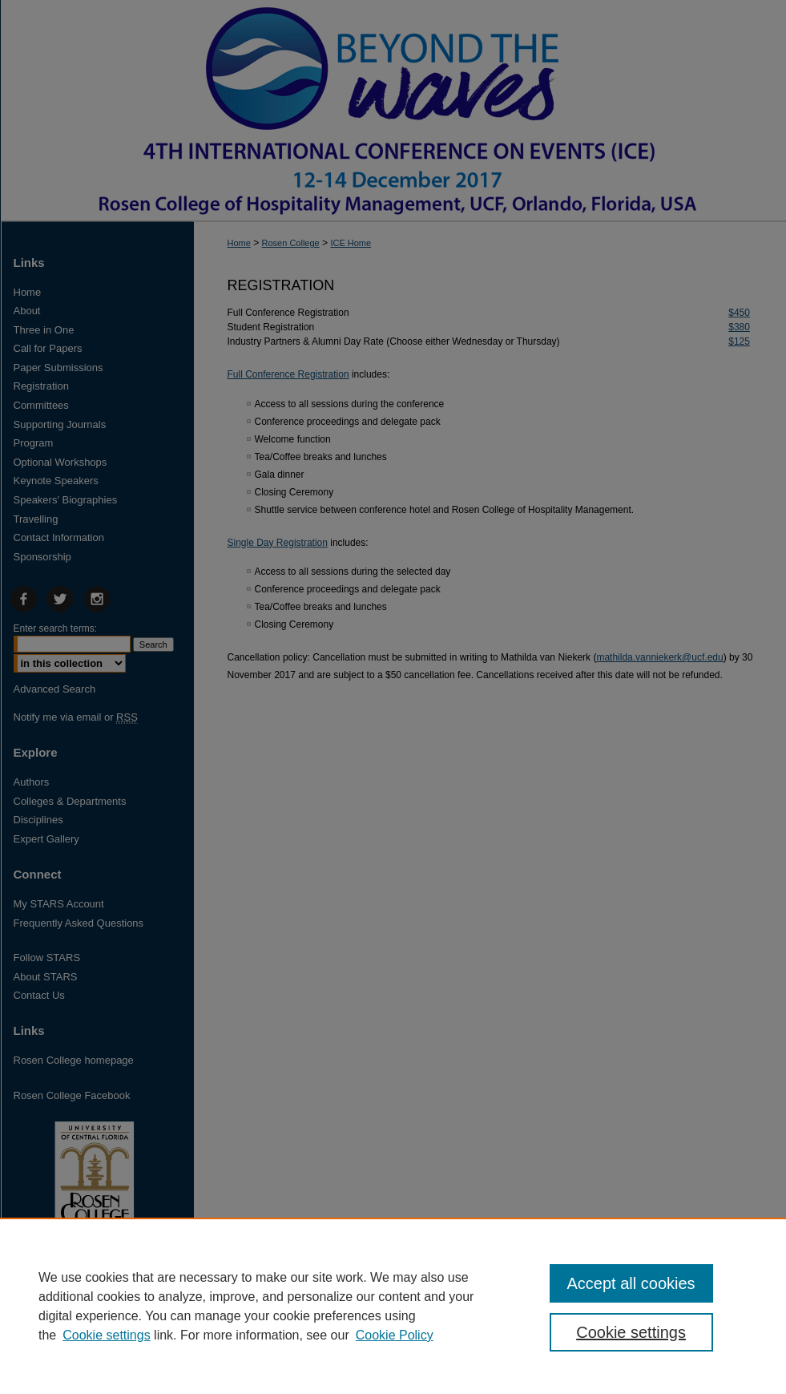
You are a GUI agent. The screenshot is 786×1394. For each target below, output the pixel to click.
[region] (393, 1306)
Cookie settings (106, 1335)
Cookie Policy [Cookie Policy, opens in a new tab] (394, 1335)
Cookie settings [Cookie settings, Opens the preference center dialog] (631, 1332)
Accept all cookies (631, 1283)
